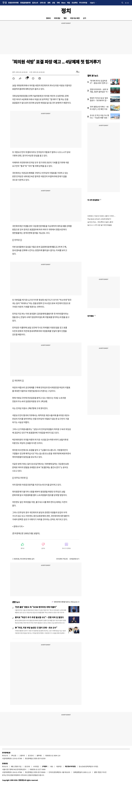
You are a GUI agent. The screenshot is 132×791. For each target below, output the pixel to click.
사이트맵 (36, 766)
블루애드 (39, 755)
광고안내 (30, 755)
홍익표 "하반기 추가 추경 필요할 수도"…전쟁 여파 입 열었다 (39, 617)
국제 (58, 3)
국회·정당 (57, 18)
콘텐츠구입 (17, 766)
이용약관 (59, 766)
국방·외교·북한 (75, 18)
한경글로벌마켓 (25, 3)
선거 (84, 18)
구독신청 (13, 755)
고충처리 (22, 755)
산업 (53, 3)
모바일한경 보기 (74, 559)
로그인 (127, 3)
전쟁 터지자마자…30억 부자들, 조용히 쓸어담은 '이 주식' (99, 91)
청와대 (48, 18)
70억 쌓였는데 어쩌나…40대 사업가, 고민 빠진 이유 (99, 107)
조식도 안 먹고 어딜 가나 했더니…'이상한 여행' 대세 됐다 (99, 117)
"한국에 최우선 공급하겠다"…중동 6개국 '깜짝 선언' (98, 83)
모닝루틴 (74, 3)
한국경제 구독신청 (62, 559)
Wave (63, 3)
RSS (51, 766)
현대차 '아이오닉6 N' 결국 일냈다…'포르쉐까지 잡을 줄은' (99, 100)
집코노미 (35, 3)
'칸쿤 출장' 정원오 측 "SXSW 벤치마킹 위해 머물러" (36, 607)
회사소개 (5, 755)
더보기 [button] (92, 3)
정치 (66, 11)
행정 (65, 18)
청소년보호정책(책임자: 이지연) (88, 766)
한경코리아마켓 (13, 3)
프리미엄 (84, 3)
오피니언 (43, 3)
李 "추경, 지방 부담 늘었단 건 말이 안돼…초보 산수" (36, 627)
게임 (68, 3)
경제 (48, 3)
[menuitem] (13, 78)
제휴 (12, 766)
